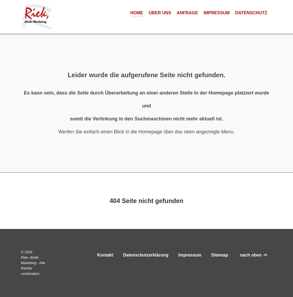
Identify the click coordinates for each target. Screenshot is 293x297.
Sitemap (219, 255)
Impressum (189, 255)
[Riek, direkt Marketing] (36, 16)
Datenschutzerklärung (146, 255)
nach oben (254, 255)
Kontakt (105, 255)
